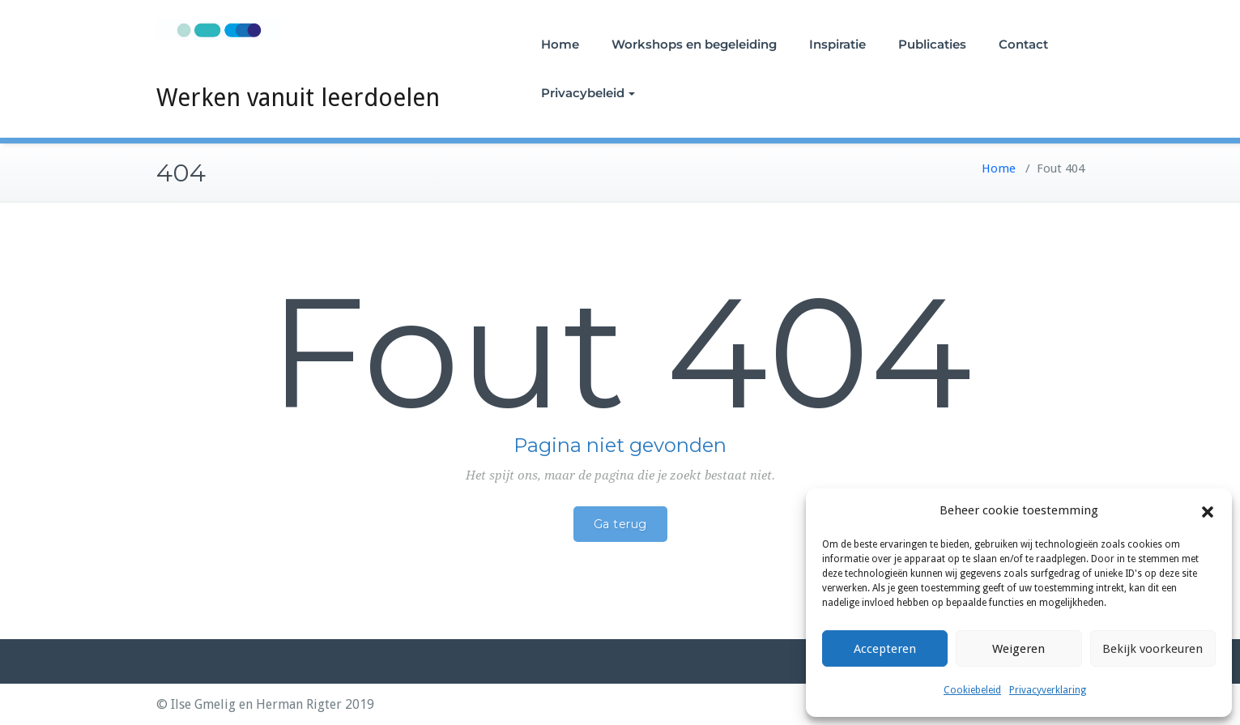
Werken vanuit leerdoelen (298, 97)
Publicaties (932, 44)
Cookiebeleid (972, 690)
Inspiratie (837, 44)
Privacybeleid (588, 92)
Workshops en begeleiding (694, 44)
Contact (1023, 44)
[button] (1208, 511)
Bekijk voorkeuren (1152, 649)
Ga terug (620, 524)
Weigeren (1018, 649)
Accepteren (885, 649)
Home (560, 44)
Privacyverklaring (1047, 690)
